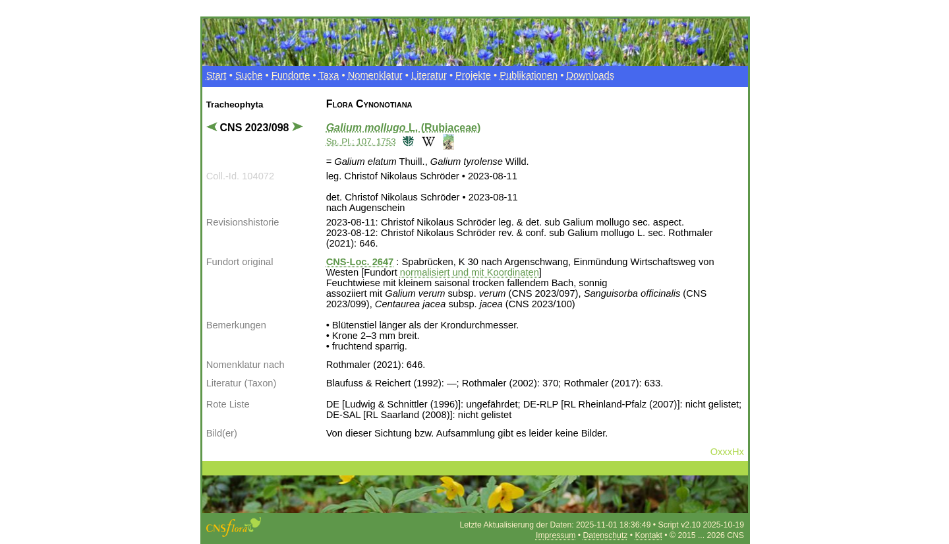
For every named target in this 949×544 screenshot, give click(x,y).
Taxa (328, 75)
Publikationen (529, 75)
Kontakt (648, 535)
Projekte (473, 75)
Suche (249, 75)
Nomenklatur (375, 75)
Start (216, 75)
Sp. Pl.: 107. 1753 (361, 141)
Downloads (590, 75)
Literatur (429, 75)
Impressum (555, 535)
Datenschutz (605, 535)
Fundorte (291, 75)
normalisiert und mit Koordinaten (469, 272)
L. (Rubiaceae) (403, 127)
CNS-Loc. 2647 (360, 262)
